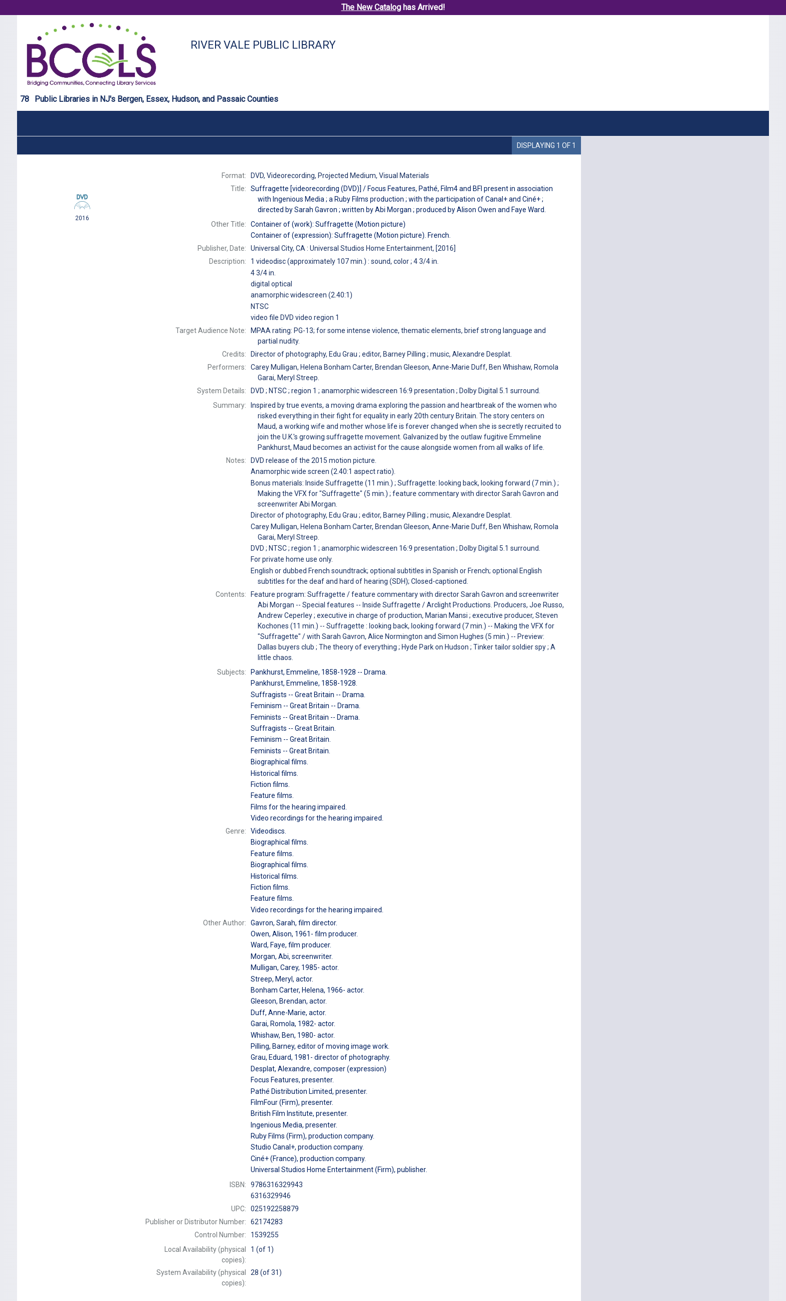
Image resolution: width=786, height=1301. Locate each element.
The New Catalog (371, 7)
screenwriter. (292, 956)
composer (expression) (318, 1069)
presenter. (292, 1080)
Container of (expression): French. (351, 235)
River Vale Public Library (263, 45)
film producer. (304, 934)
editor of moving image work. (320, 1046)
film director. (294, 923)
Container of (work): (328, 224)
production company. (312, 1136)
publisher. (339, 1170)
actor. (295, 967)
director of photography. (320, 1057)
